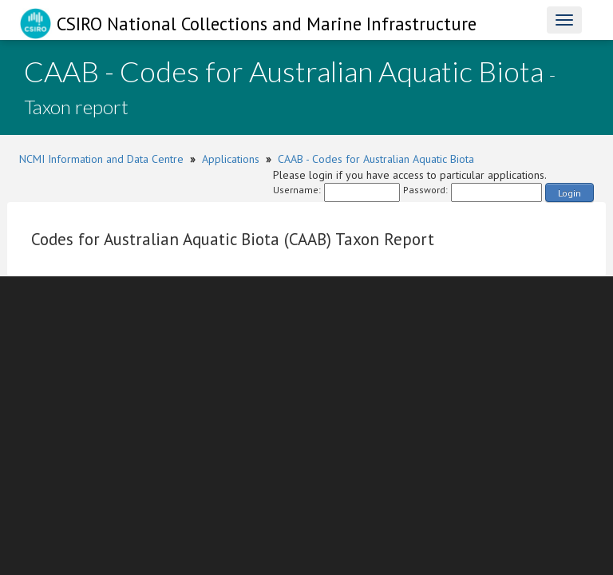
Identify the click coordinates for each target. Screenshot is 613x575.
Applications (230, 159)
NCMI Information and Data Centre (101, 159)
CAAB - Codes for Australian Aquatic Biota (376, 159)
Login (569, 193)
